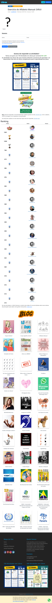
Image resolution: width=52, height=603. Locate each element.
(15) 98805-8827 (30, 558)
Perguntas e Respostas (9, 546)
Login (43, 2)
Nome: (3, 37)
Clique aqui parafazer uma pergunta (26, 110)
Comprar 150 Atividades (26, 93)
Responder (5, 46)
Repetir (4, 29)
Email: (28, 37)
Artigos (5, 544)
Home (5, 542)
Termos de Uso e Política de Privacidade (35, 560)
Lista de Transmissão (8, 548)
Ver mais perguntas (13, 46)
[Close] (26, 601)
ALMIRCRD (13, 12)
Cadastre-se (48, 2)
